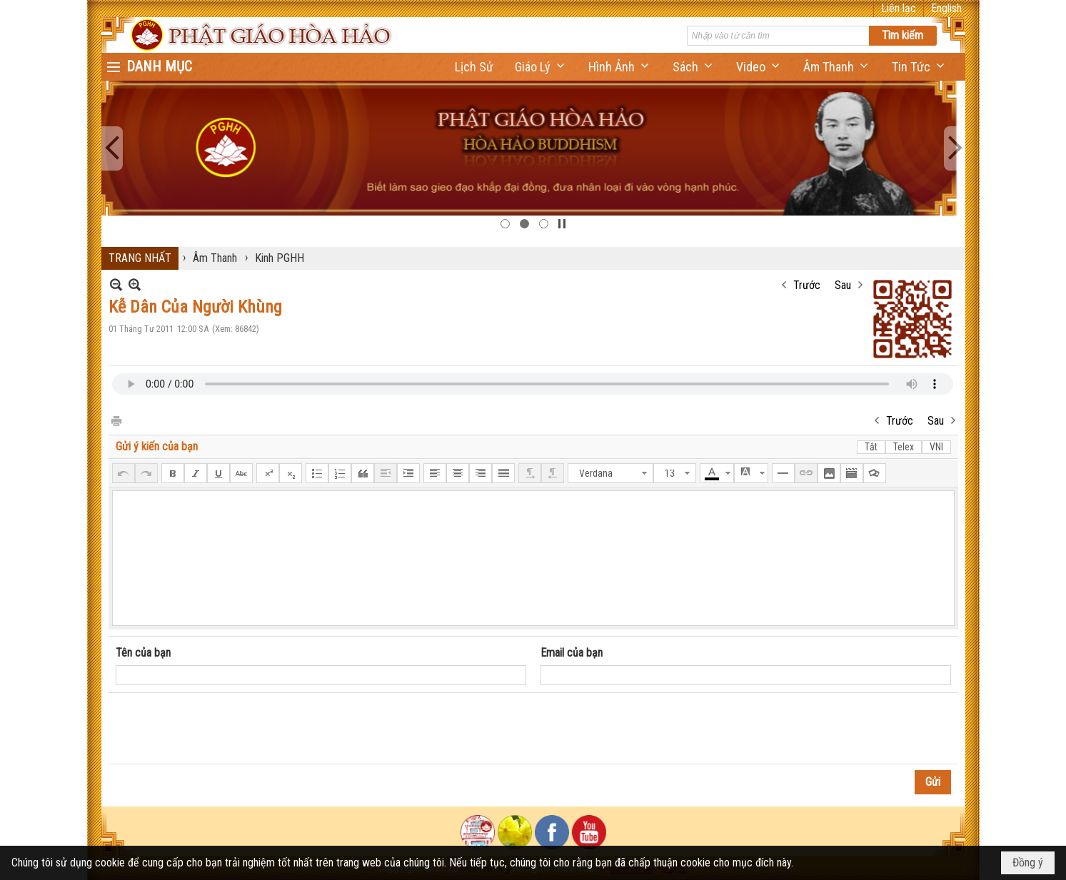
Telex (903, 446)
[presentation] (224, 729)
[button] (541, 67)
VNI (936, 446)
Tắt (871, 446)
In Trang (116, 420)
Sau (843, 285)
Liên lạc (898, 8)
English (946, 8)
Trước (806, 285)
